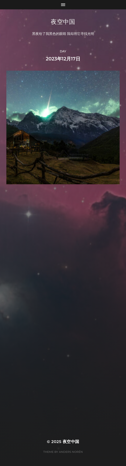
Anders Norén (71, 451)
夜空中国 (63, 21)
